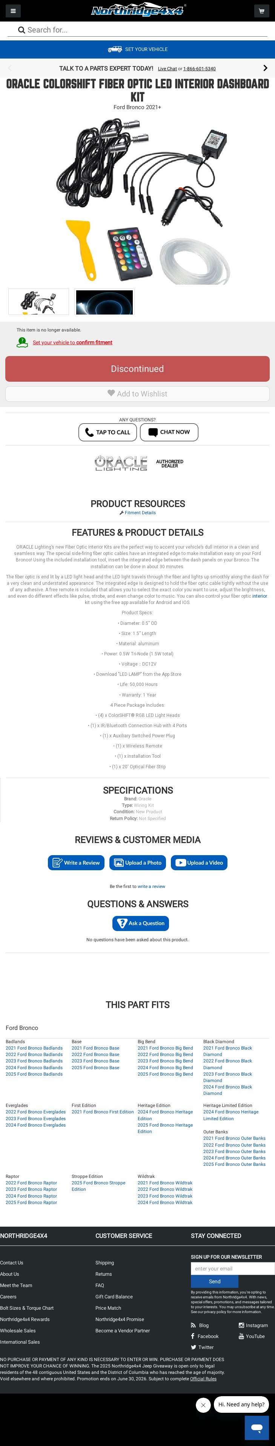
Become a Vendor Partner (122, 1330)
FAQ (99, 1285)
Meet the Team (16, 1285)
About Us (9, 1274)
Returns (103, 1274)
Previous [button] (9, 68)
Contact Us (11, 1263)
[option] (137, 68)
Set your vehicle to (72, 342)
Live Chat (167, 68)
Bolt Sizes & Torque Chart (27, 1308)
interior (259, 596)
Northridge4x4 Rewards (25, 1319)
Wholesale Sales (18, 1330)
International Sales (20, 1342)
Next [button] (265, 68)
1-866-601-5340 (199, 68)
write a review (151, 886)
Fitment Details (140, 512)
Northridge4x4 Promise (119, 1319)
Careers (8, 1297)
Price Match (108, 1308)
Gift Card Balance (114, 1297)
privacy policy (215, 1312)
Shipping (104, 1263)
